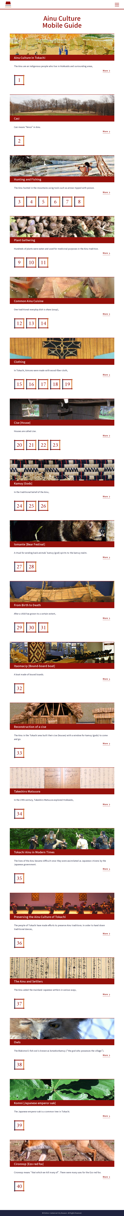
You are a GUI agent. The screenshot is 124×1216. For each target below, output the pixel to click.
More (105, 70)
